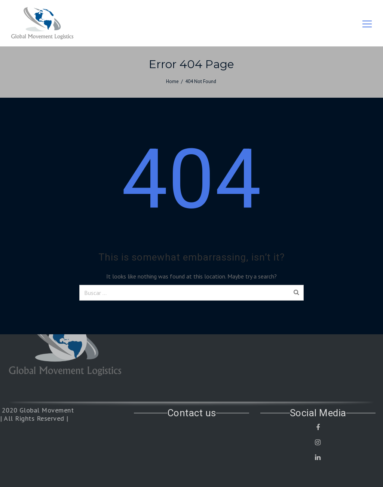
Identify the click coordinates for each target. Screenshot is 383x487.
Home (172, 81)
